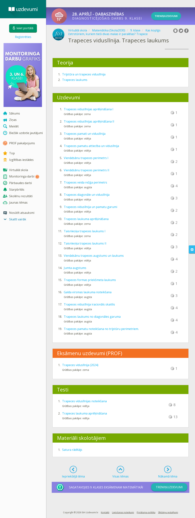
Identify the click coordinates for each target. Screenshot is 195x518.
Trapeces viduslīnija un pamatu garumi (90, 207)
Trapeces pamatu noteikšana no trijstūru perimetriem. (101, 329)
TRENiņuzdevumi (170, 16)
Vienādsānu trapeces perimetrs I (86, 158)
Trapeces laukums (74, 80)
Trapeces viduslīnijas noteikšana (84, 401)
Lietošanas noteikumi (123, 512)
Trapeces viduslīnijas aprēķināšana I (88, 109)
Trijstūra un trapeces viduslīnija (83, 74)
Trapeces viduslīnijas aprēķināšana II (89, 121)
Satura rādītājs (72, 450)
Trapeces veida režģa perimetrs (85, 182)
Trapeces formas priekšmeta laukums (90, 280)
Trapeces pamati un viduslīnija (84, 134)
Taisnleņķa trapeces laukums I (84, 231)
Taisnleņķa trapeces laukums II (85, 243)
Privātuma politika (146, 512)
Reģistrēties (23, 37)
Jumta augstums (75, 268)
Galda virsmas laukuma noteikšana (87, 292)
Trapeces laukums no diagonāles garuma (92, 317)
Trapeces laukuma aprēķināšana (86, 219)
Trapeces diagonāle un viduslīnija (86, 195)
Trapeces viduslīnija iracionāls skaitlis (89, 304)
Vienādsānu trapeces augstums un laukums (94, 256)
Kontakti (105, 512)
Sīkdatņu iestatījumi (168, 512)
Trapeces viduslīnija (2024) (80, 365)
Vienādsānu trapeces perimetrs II (86, 170)
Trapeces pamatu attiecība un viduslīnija (91, 146)
